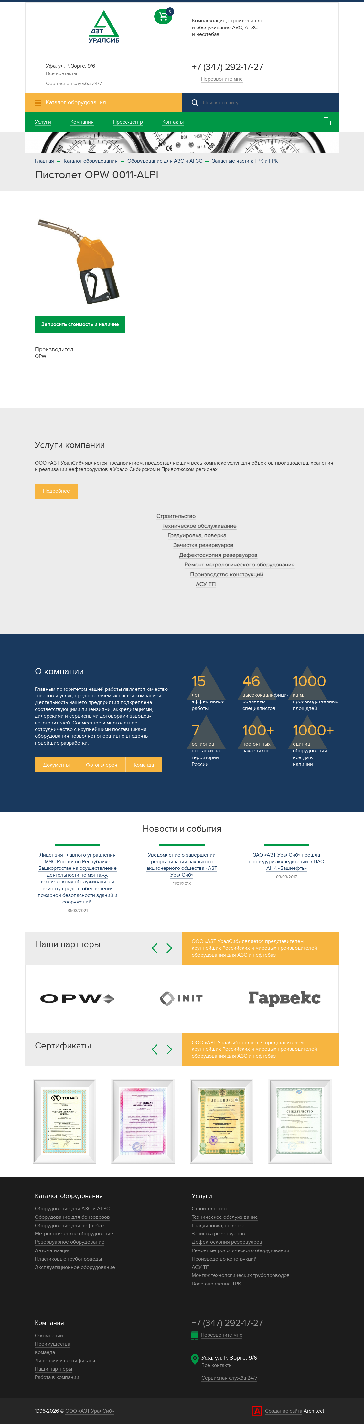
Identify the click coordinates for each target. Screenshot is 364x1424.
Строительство (176, 516)
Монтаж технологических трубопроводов (241, 1275)
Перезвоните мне (222, 79)
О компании (49, 1335)
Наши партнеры (53, 1369)
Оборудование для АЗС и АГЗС (164, 161)
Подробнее (56, 491)
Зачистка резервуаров (203, 545)
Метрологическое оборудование (74, 1233)
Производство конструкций (226, 574)
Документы (56, 765)
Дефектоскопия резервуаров (218, 555)
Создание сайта (283, 1411)
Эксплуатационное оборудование (75, 1267)
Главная (44, 161)
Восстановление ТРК (216, 1284)
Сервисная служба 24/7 (74, 83)
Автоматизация (53, 1250)
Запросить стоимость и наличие (80, 324)
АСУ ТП (206, 584)
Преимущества (52, 1344)
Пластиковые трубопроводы (68, 1259)
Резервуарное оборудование (69, 1242)
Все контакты (61, 73)
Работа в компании (57, 1377)
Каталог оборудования (91, 161)
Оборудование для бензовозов (72, 1217)
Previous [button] (154, 948)
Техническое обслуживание (199, 525)
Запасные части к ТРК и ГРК (245, 161)
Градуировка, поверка (197, 535)
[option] (182, 142)
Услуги (202, 1196)
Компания (49, 1323)
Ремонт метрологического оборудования (240, 564)
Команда (144, 765)
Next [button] (169, 948)
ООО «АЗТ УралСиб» (89, 1411)
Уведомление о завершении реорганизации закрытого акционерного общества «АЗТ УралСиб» (181, 865)
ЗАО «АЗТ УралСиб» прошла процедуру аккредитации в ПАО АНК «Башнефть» (286, 862)
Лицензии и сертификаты (65, 1360)
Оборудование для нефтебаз (69, 1225)
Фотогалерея (101, 765)
